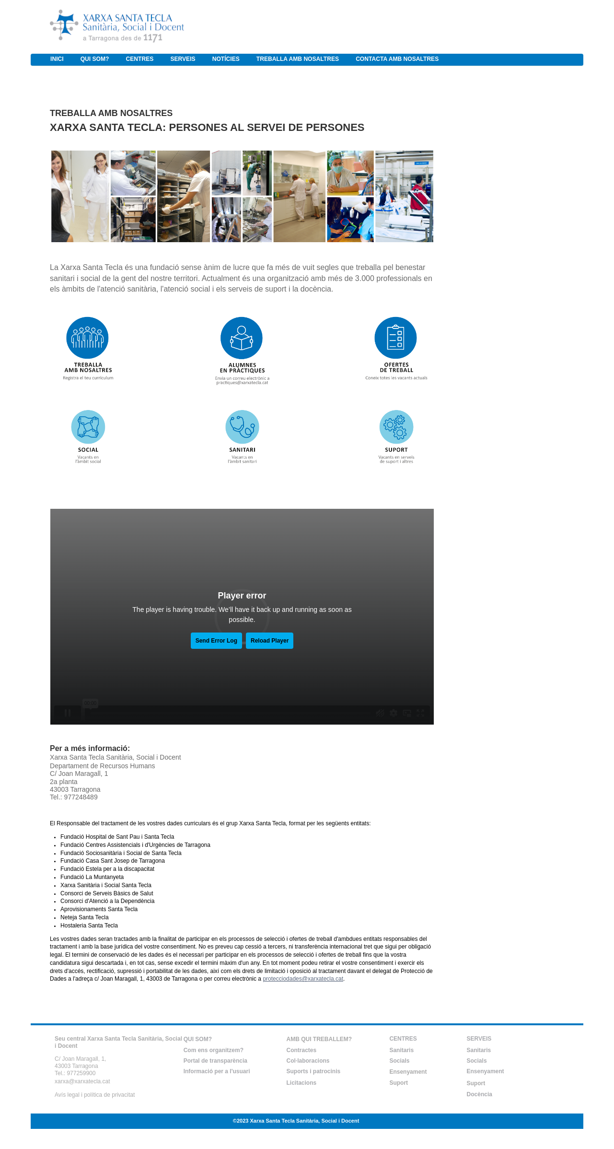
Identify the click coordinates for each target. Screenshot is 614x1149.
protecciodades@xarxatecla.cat (303, 978)
